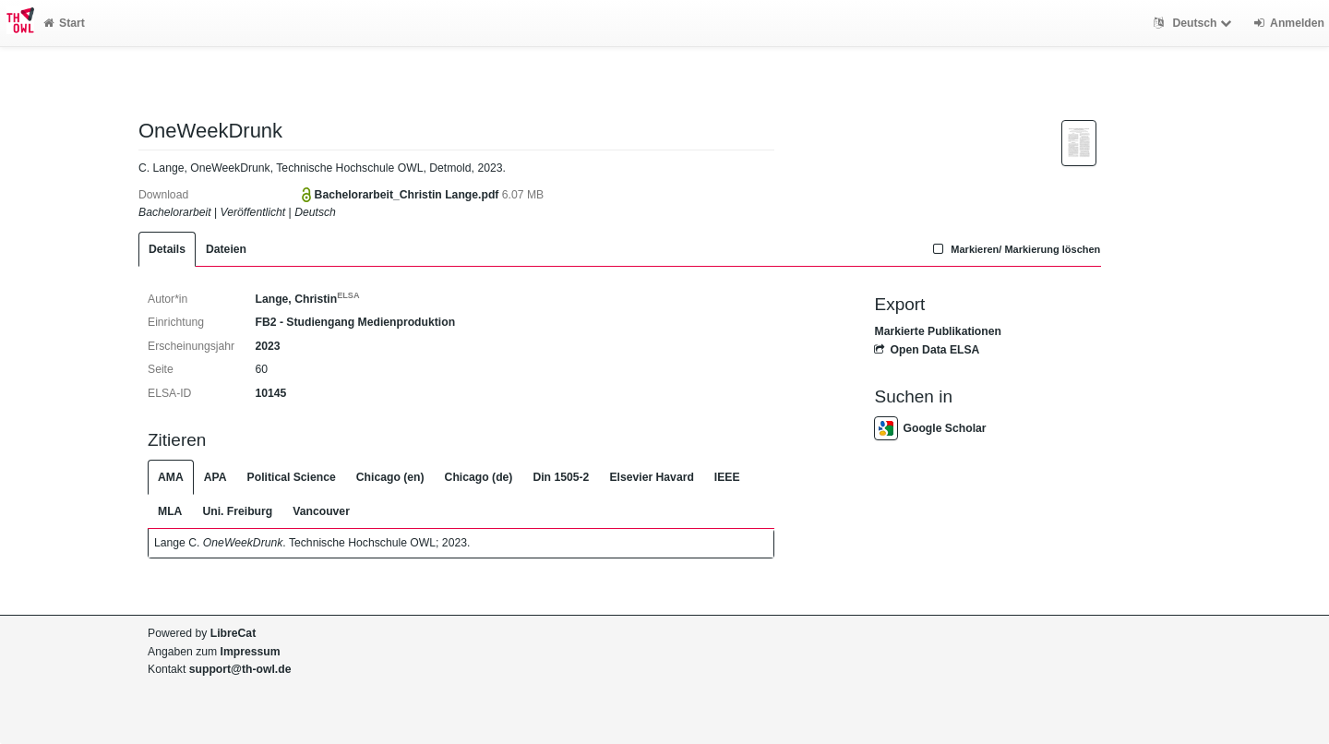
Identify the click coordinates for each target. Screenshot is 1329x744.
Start (64, 23)
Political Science (291, 477)
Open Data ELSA (926, 349)
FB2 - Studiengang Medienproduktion (355, 322)
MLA (170, 511)
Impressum (251, 651)
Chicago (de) (479, 477)
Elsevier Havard (651, 477)
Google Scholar (930, 428)
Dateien (226, 249)
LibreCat (233, 633)
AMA (171, 477)
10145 (270, 393)
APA (215, 477)
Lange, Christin (307, 299)
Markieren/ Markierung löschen (1015, 249)
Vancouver (321, 511)
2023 (267, 346)
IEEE (727, 477)
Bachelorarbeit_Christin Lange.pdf (408, 194)
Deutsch (1195, 23)
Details (167, 249)
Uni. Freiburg (237, 511)
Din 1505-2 (561, 477)
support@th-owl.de (240, 669)
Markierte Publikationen (937, 331)
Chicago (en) (390, 477)
